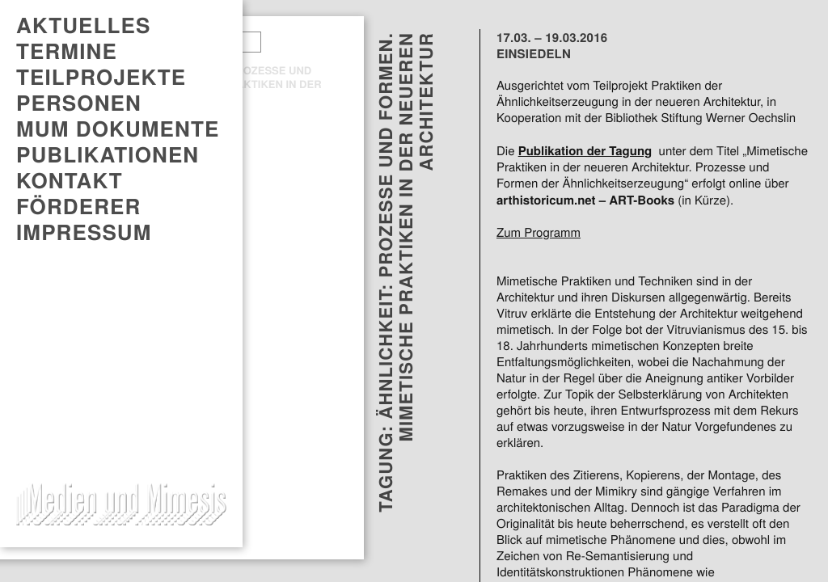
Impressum (84, 232)
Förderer (78, 206)
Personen (79, 103)
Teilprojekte (101, 77)
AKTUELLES (83, 25)
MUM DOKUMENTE (117, 128)
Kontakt (69, 180)
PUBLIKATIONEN (107, 154)
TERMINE (66, 51)
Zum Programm (538, 233)
